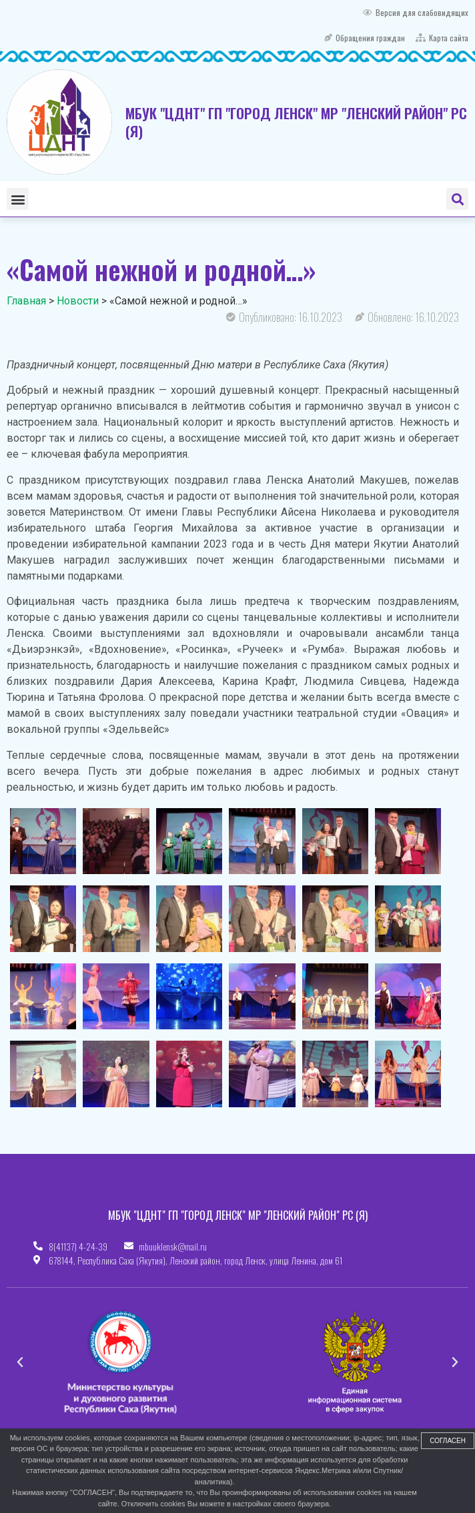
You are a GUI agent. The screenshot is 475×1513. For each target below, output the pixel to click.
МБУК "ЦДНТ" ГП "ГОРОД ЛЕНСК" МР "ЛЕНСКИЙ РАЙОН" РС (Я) (296, 122)
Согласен (448, 1440)
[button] (18, 199)
